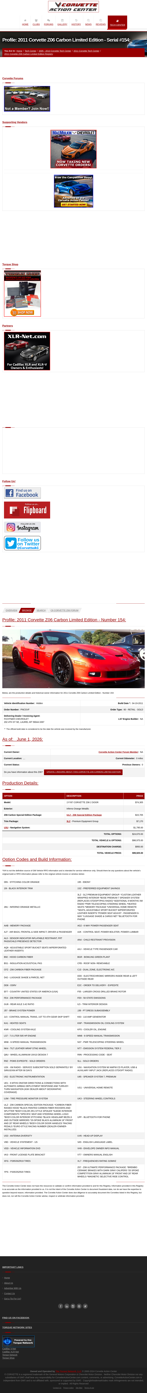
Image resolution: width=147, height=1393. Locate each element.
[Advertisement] (73, 238)
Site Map (79, 1388)
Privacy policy (68, 1388)
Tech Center (30, 51)
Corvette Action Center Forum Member (118, 752)
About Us (8, 1283)
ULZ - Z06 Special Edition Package (84, 815)
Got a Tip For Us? (12, 1298)
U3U (6, 827)
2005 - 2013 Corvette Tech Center (55, 51)
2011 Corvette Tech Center (86, 51)
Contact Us (9, 1293)
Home (19, 51)
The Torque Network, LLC (68, 1371)
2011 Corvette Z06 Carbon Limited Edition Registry (28, 54)
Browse (27, 610)
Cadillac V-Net (9, 1348)
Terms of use (89, 1388)
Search (41, 610)
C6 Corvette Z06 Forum (64, 610)
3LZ (68, 821)
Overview (11, 610)
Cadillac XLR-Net (10, 1352)
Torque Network (9, 1355)
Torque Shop (8, 1358)
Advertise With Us (12, 1288)
